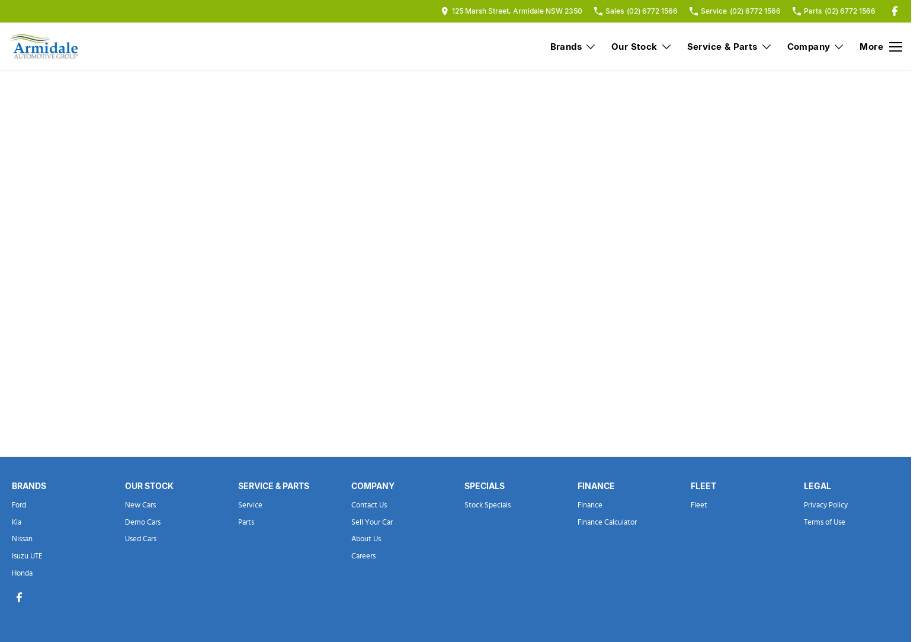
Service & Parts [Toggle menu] (729, 46)
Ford (19, 505)
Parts (246, 522)
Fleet (699, 505)
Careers (363, 556)
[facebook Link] (894, 11)
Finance (590, 505)
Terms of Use (824, 522)
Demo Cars (143, 522)
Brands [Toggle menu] (573, 46)
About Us (366, 539)
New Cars (140, 505)
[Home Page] (44, 47)
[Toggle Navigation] (881, 47)
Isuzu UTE (27, 556)
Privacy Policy (826, 505)
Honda (22, 573)
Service (250, 505)
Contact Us (369, 505)
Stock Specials (487, 505)
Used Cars (140, 539)
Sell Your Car (372, 522)
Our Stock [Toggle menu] (641, 46)
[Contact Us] (511, 11)
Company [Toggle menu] (816, 46)
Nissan (22, 539)
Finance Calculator (607, 522)
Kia (16, 522)
